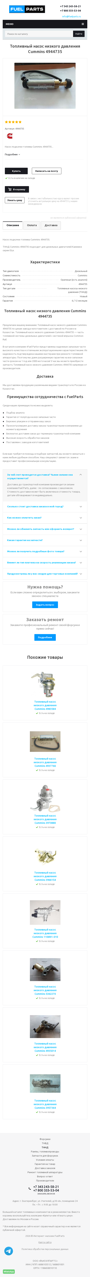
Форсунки (45, 1139)
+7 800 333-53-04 (70, 10)
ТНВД (45, 1143)
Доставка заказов (45, 1168)
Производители (45, 1180)
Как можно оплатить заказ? (24, 517)
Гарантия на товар (45, 1164)
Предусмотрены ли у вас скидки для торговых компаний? (42, 573)
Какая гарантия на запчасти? (25, 540)
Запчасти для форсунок (45, 1155)
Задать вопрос (45, 604)
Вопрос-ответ (45, 1176)
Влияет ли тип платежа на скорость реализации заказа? (41, 562)
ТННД (45, 1147)
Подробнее (45, 637)
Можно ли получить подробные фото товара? (35, 551)
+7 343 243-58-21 (70, 6)
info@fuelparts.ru (71, 16)
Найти (78, 33)
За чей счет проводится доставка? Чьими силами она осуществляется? (40, 476)
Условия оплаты (45, 1160)
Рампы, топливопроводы (45, 1151)
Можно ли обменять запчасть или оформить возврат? (40, 529)
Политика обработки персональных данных (45, 1249)
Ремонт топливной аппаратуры (45, 1172)
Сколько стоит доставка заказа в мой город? (35, 506)
